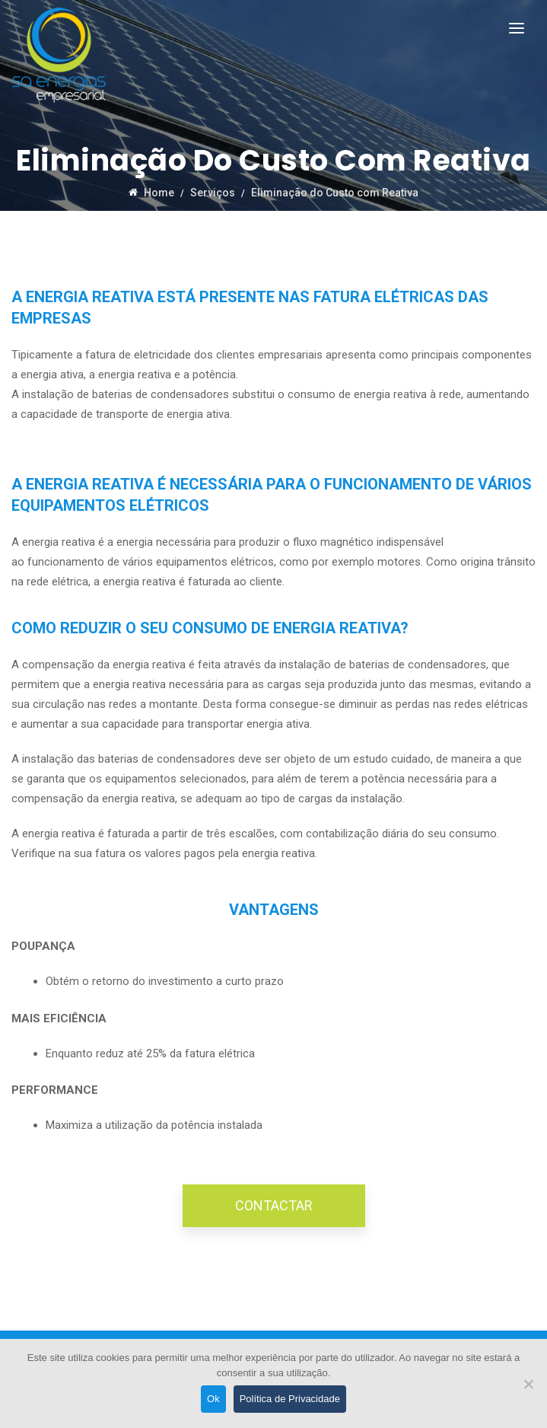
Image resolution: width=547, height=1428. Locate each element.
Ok (213, 1398)
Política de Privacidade (290, 1398)
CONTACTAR (274, 1205)
